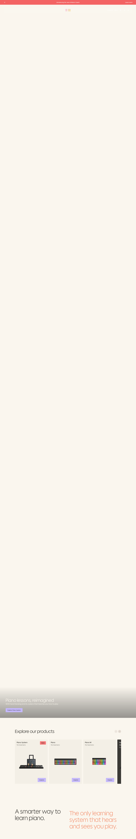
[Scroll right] (119, 731)
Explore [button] (43, 780)
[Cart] (128, 10)
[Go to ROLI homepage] (10, 10)
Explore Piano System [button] (14, 710)
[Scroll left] (116, 731)
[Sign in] (124, 10)
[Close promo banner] (5, 2)
